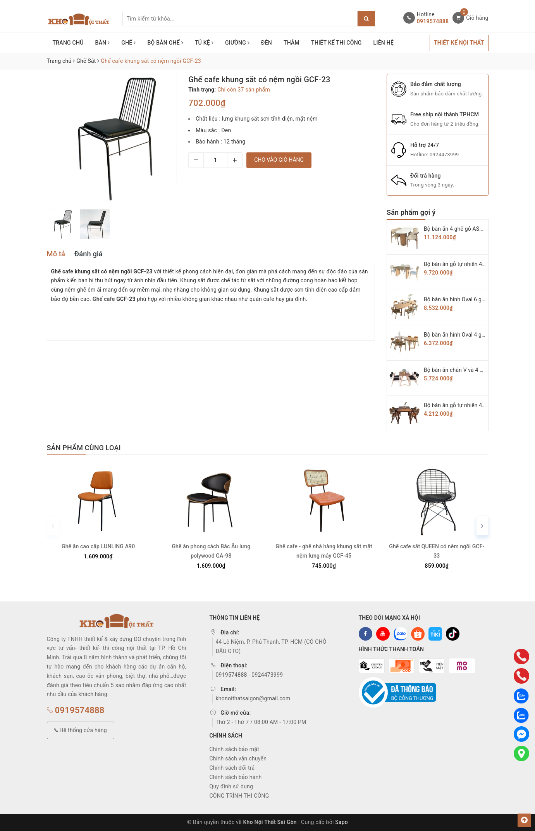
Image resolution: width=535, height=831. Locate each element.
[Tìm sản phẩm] (240, 18)
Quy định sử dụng (231, 786)
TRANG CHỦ (68, 43)
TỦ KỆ (204, 43)
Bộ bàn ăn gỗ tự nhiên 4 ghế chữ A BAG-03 (476, 405)
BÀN (102, 43)
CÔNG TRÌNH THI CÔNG (239, 796)
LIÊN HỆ (383, 43)
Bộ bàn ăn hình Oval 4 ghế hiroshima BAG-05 (478, 335)
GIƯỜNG (237, 43)
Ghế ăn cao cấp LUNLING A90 (98, 546)
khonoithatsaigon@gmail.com (253, 698)
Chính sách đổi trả (232, 768)
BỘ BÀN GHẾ (165, 43)
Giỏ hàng (477, 18)
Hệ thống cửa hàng (80, 730)
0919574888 (433, 21)
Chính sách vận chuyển (238, 758)
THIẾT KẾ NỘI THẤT (459, 43)
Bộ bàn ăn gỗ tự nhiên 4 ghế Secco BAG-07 (476, 264)
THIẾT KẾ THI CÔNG (336, 43)
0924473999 (444, 154)
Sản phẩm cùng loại (84, 448)
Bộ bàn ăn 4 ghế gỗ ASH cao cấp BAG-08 (474, 229)
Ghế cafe (104, 299)
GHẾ (128, 43)
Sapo (341, 822)
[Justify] (366, 18)
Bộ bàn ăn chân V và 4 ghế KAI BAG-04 (471, 370)
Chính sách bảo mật (234, 749)
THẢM (291, 43)
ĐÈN (266, 43)
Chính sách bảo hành (236, 777)
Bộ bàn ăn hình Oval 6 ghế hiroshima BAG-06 (478, 299)
